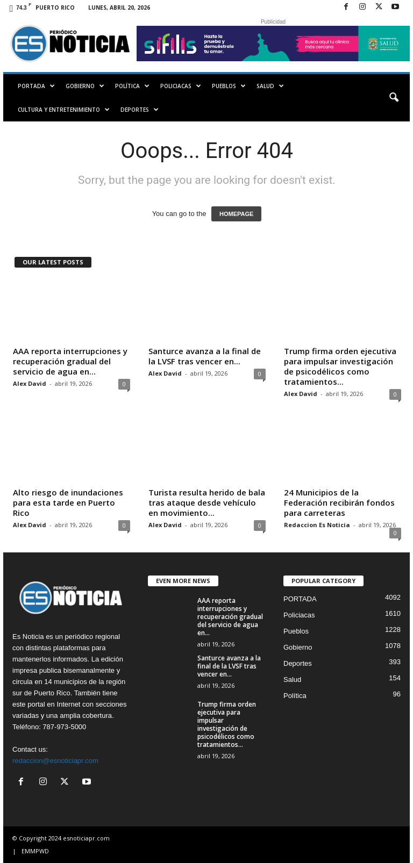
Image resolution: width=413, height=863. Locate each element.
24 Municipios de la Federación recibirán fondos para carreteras (339, 502)
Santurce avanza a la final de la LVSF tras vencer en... (204, 356)
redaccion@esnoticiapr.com (55, 761)
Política (132, 86)
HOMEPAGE (236, 214)
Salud (270, 86)
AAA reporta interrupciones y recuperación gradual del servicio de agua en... (70, 361)
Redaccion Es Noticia (317, 525)
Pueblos (229, 86)
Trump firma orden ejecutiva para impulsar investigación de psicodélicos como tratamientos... (340, 366)
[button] (393, 98)
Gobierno (85, 86)
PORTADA (36, 86)
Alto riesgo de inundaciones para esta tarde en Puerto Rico (68, 502)
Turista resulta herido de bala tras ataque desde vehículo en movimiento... (206, 502)
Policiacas (180, 86)
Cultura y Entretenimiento (64, 109)
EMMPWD (35, 851)
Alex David (29, 383)
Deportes (139, 109)
